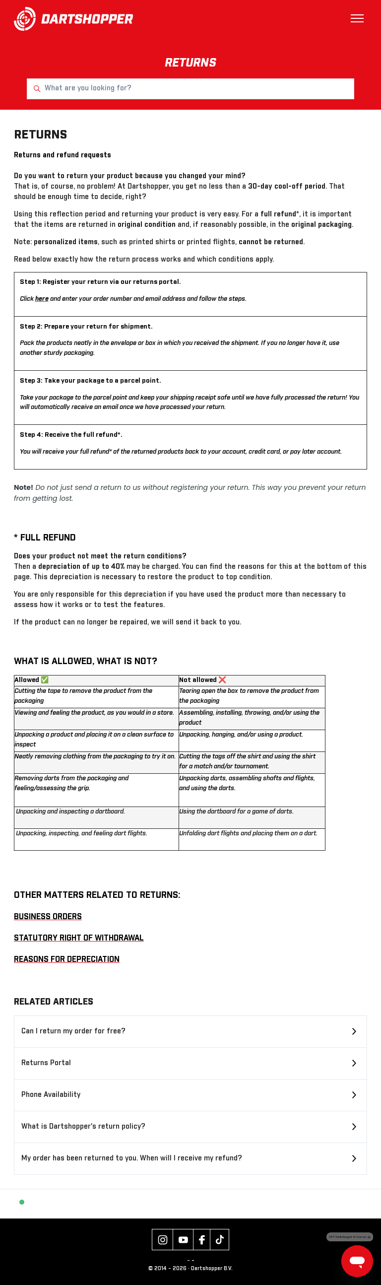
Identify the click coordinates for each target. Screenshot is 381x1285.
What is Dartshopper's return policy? (83, 1126)
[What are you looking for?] (190, 88)
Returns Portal (46, 1063)
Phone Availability (50, 1094)
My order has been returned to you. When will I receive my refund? (131, 1158)
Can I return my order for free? (73, 1031)
